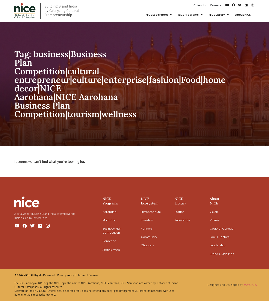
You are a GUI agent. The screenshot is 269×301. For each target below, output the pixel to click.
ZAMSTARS (250, 285)
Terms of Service (88, 275)
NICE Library (219, 14)
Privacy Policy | (66, 275)
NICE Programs (190, 14)
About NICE (243, 15)
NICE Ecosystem (159, 14)
